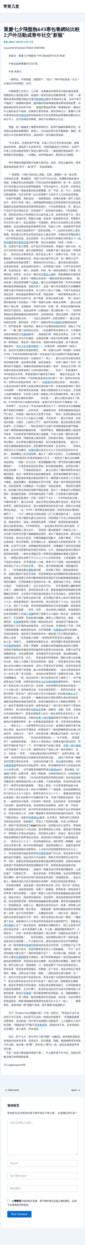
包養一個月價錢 (44, 717)
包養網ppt (58, 629)
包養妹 (34, 282)
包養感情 (42, 1024)
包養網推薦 (12, 645)
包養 (16, 63)
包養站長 (23, 115)
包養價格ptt (39, 99)
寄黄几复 (11, 6)
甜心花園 (28, 613)
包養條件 (47, 382)
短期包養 (33, 450)
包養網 (24, 334)
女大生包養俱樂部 (28, 346)
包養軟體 (31, 569)
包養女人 (70, 693)
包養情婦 (43, 853)
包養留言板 (22, 242)
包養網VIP (58, 322)
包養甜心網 (47, 274)
